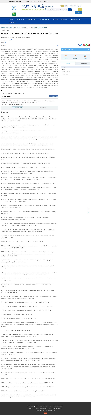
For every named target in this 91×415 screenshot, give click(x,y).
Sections (68, 63)
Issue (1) (24, 27)
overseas (3, 93)
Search (45, 1)
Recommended (83, 63)
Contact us (12, 22)
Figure (39, 1)
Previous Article (17, 107)
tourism (10, 93)
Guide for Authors (44, 19)
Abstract (64, 67)
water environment (19, 93)
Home (11, 19)
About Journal (20, 19)
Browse (55, 19)
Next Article (42, 107)
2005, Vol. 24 (17, 27)
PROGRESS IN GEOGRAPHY (7, 27)
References (65, 74)
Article (33, 1)
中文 (66, 6)
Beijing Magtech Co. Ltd (49, 410)
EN (62, 6)
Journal (27, 1)
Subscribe (64, 19)
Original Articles (5, 30)
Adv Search (79, 12)
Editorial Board (31, 19)
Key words (64, 69)
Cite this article (66, 71)
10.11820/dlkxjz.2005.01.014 (40, 27)
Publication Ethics (75, 19)
